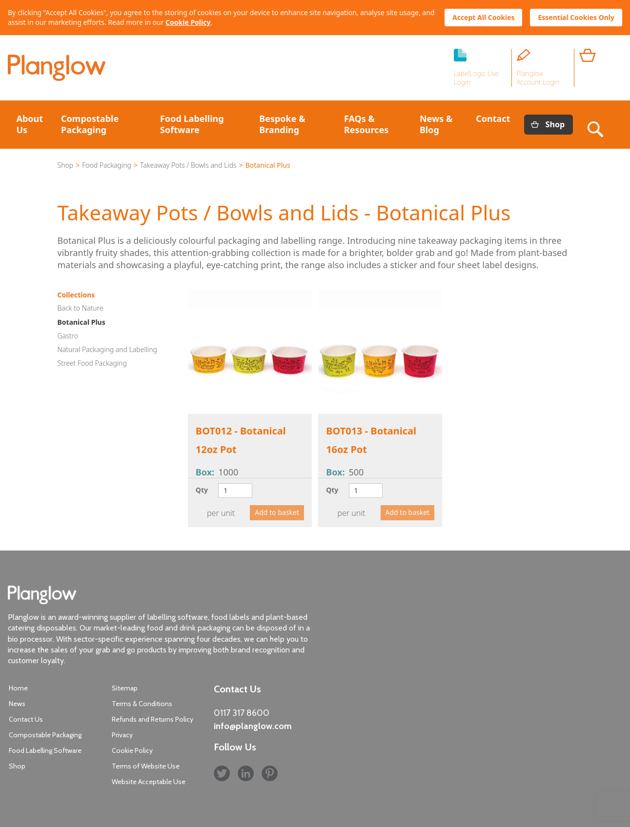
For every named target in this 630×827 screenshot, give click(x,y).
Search (597, 125)
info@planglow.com (253, 726)
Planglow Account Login (538, 78)
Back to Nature (80, 308)
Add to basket (277, 512)
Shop (555, 124)
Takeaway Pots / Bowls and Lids (188, 165)
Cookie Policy (187, 22)
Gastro (68, 335)
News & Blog (436, 124)
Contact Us (26, 719)
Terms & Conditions (142, 703)
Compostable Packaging (90, 124)
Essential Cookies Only (576, 17)
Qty (202, 489)
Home (18, 688)
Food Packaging (106, 165)
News (17, 703)
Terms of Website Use (146, 766)
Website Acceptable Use (148, 781)
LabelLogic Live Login (476, 78)
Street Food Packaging (92, 363)
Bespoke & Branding (282, 124)
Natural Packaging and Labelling (107, 349)
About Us (30, 124)
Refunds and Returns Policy (152, 719)
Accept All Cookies (483, 17)
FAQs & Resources (366, 124)
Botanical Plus (81, 322)
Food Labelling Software (192, 124)
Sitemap (125, 688)
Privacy (122, 734)
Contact (493, 118)
